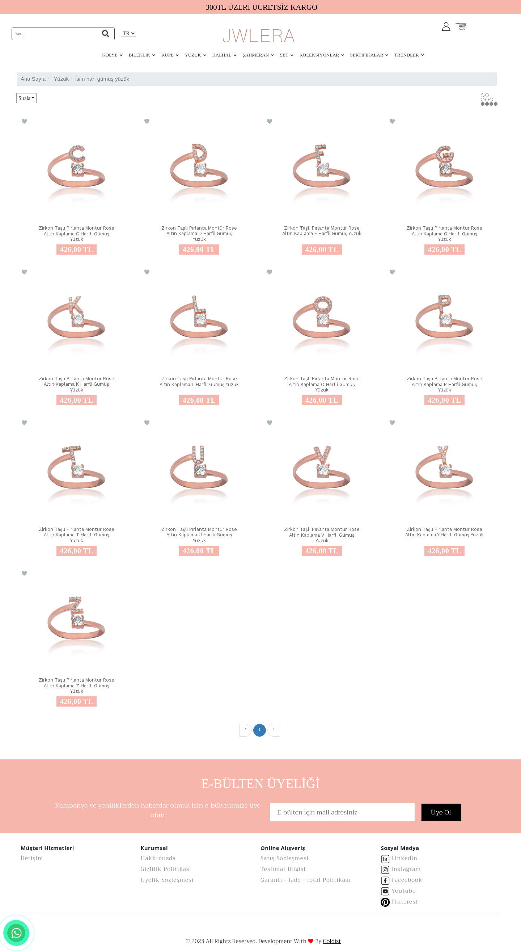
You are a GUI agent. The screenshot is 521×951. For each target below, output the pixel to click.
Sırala (24, 98)
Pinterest (404, 901)
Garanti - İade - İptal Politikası (305, 880)
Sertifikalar (367, 55)
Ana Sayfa (33, 79)
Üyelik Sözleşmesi (167, 880)
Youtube (403, 891)
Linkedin (404, 858)
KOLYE (110, 55)
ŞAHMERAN (255, 55)
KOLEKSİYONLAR (319, 55)
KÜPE (167, 55)
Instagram (406, 869)
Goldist (332, 941)
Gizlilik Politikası (166, 869)
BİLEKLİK (139, 55)
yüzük (61, 79)
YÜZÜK (193, 55)
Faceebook (407, 880)
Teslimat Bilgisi (283, 869)
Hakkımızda (158, 858)
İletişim (32, 858)
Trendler (406, 55)
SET (284, 55)
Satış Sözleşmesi (284, 858)
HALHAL (221, 55)
